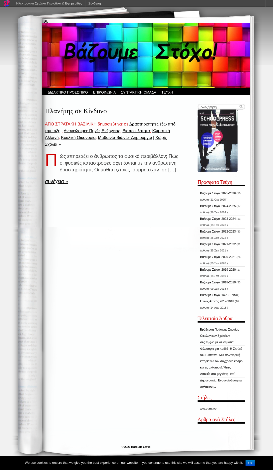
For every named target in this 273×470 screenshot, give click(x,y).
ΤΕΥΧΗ (167, 92)
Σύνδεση (94, 3)
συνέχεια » (56, 181)
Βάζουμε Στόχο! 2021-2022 (218, 244)
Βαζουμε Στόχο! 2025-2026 (218, 193)
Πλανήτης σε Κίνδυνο (76, 111)
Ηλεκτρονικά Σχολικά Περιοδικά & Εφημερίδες (49, 3)
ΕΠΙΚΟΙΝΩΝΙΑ (104, 92)
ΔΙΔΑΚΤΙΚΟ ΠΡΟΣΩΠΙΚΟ (68, 92)
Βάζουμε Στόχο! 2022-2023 (218, 231)
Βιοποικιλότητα (136, 130)
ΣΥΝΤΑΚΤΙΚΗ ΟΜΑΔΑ (138, 92)
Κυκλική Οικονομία (78, 137)
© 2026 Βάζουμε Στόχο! (137, 446)
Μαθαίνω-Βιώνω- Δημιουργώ (125, 137)
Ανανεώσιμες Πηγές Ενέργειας (92, 130)
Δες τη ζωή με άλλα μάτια (217, 342)
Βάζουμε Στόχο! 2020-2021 (218, 257)
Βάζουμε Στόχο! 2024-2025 (218, 206)
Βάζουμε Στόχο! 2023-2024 (218, 219)
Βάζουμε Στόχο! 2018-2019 (218, 282)
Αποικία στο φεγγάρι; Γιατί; (217, 374)
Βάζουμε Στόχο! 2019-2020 (218, 269)
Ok (250, 463)
